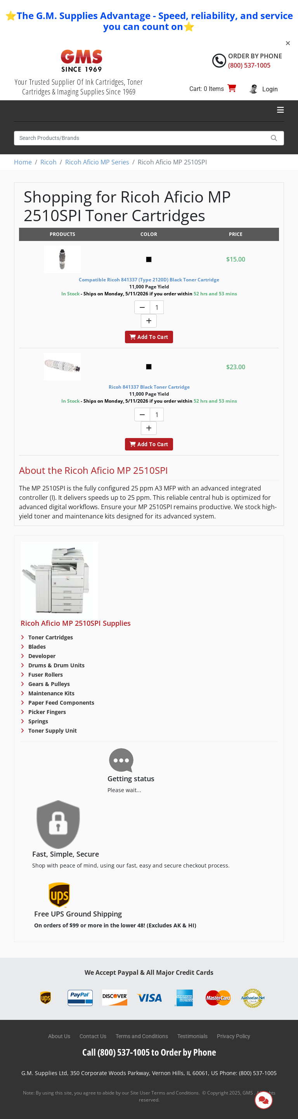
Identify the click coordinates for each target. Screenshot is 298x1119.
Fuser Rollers (45, 674)
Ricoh (48, 162)
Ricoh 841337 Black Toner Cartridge (149, 387)
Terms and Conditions (142, 1036)
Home (23, 162)
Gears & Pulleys (48, 684)
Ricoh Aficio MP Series (97, 162)
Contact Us (93, 1036)
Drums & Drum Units (56, 665)
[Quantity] (157, 307)
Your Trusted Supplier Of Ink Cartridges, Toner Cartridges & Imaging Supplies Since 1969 (79, 87)
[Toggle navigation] (280, 110)
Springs (37, 721)
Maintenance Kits (50, 693)
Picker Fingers (46, 712)
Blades (36, 646)
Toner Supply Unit (52, 730)
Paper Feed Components (60, 702)
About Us (59, 1036)
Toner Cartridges (50, 637)
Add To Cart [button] (149, 337)
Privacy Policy (233, 1036)
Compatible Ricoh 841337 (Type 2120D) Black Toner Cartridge (149, 279)
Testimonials (192, 1036)
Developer (41, 656)
